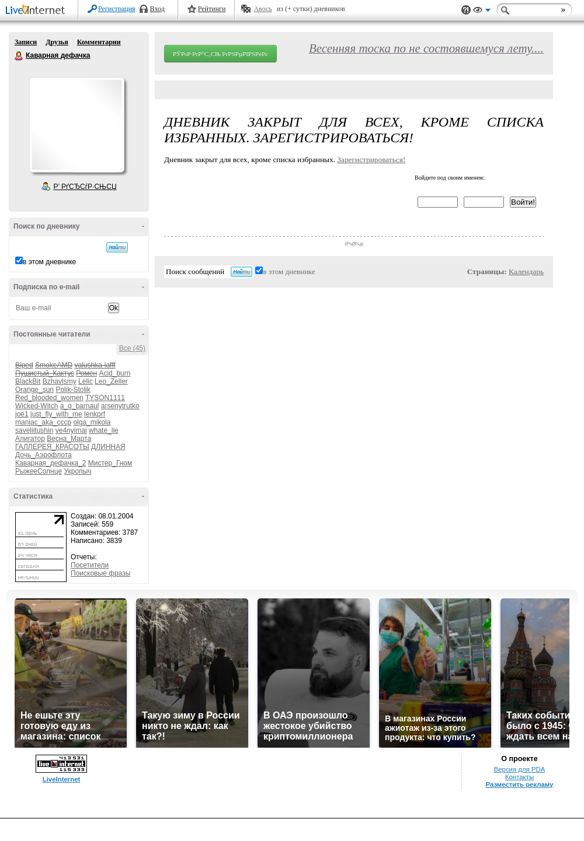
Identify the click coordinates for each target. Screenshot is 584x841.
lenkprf (94, 414)
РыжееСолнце (38, 471)
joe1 (22, 414)
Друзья (57, 42)
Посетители (90, 565)
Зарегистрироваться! (371, 159)
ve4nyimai (71, 430)
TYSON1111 (105, 398)
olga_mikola (91, 422)
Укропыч (77, 471)
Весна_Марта (69, 438)
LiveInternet (37, 11)
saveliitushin (34, 430)
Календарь (526, 271)
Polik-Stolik (72, 390)
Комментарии (99, 42)
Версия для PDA (519, 769)
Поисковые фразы (100, 573)
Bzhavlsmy (60, 381)
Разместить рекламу (520, 784)
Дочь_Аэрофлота (43, 455)
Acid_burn (114, 373)
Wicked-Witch (36, 406)
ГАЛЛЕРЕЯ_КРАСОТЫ (52, 447)
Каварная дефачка (19, 56)
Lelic (85, 381)
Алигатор (30, 438)
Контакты (519, 776)
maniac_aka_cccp (43, 422)
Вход (157, 9)
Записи (26, 42)
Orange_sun (34, 390)
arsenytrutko (120, 406)
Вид (482, 11)
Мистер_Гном (110, 463)
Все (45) (132, 348)
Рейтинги (212, 9)
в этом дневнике (49, 262)
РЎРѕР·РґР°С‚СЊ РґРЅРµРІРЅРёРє (220, 53)
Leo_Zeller (111, 381)
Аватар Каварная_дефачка (76, 125)
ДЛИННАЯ (108, 447)
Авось (262, 9)
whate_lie (104, 430)
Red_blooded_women (49, 398)
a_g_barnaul (79, 406)
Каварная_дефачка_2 (50, 463)
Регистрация (116, 9)
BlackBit (27, 381)
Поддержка (466, 10)
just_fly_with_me (56, 414)
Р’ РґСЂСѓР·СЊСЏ (85, 187)
